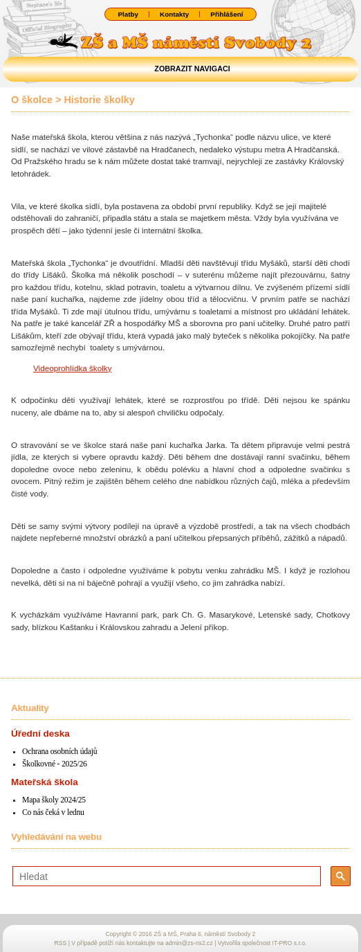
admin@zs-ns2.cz (189, 943)
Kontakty (174, 14)
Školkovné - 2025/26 (54, 764)
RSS (61, 943)
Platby (128, 14)
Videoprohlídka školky (72, 367)
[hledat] (165, 876)
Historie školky (99, 99)
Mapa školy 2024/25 (54, 800)
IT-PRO (289, 943)
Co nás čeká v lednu (53, 812)
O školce (32, 99)
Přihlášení (226, 14)
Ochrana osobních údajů (59, 751)
